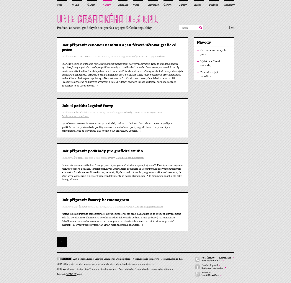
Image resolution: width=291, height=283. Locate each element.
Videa (136, 5)
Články (91, 5)
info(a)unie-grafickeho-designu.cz (119, 264)
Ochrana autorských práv (148, 112)
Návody (133, 56)
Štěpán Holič (81, 157)
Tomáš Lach (142, 269)
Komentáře (226, 258)
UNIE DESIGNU (108, 19)
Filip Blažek (80, 112)
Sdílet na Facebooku (214, 268)
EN (232, 27)
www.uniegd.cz (146, 264)
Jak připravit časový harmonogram (95, 200)
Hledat (200, 27)
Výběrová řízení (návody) (208, 63)
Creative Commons (104, 259)
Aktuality (153, 5)
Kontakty (229, 5)
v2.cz (119, 269)
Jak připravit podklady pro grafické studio (102, 151)
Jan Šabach (80, 206)
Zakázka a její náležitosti (152, 56)
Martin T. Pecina (83, 56)
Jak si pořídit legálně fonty (87, 106)
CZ (227, 27)
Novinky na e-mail (213, 260)
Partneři (213, 5)
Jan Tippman (92, 269)
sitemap (168, 269)
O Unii (75, 5)
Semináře (122, 5)
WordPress (68, 269)
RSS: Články (209, 258)
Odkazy (183, 5)
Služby (197, 5)
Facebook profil (211, 265)
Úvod (59, 5)
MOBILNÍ (71, 274)
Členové (167, 5)
